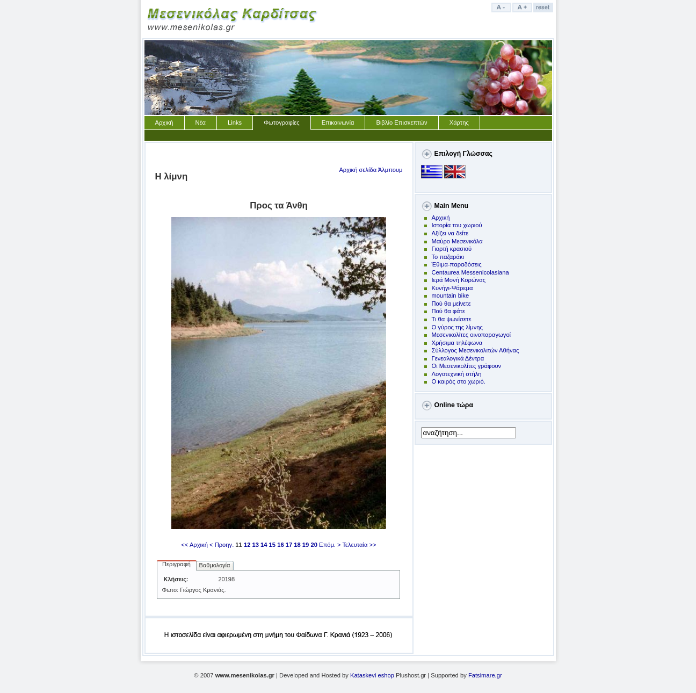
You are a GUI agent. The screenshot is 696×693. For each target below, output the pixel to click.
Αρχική (164, 122)
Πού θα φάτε (448, 311)
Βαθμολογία (214, 565)
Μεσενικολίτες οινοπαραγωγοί (471, 334)
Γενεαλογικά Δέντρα (458, 358)
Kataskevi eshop (372, 675)
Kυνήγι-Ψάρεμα (452, 288)
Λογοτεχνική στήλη (457, 374)
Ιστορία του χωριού (457, 225)
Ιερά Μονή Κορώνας (459, 280)
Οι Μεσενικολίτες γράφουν (467, 366)
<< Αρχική (194, 545)
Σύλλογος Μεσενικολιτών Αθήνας (475, 350)
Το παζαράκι (448, 257)
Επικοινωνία (338, 122)
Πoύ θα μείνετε (451, 303)
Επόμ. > (330, 545)
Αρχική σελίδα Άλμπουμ (370, 170)
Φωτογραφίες (282, 122)
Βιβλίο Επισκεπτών (401, 122)
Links (235, 122)
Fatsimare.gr (485, 675)
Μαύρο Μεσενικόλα (457, 241)
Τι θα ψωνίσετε (452, 319)
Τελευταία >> (359, 545)
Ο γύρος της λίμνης (457, 327)
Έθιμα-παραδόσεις (457, 264)
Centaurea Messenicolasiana (470, 272)
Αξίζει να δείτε (450, 233)
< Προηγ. (221, 545)
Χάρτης (459, 122)
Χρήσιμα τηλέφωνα (457, 343)
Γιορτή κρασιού (452, 249)
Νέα (200, 122)
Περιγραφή (176, 564)
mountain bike (450, 295)
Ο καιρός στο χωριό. (458, 381)
